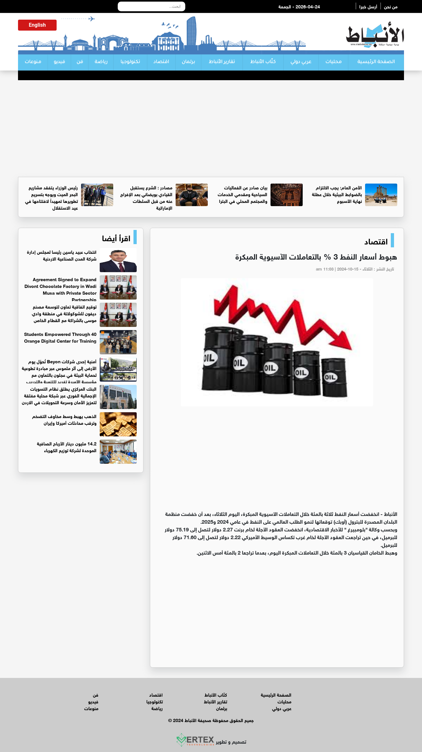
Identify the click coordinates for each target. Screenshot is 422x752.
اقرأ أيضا (116, 237)
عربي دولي (300, 62)
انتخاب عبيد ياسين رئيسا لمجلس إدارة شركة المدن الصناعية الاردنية (61, 254)
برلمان (188, 62)
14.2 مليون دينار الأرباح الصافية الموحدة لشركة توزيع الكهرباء (66, 446)
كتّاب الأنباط (263, 62)
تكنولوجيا (130, 62)
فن (80, 62)
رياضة (101, 62)
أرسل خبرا (368, 6)
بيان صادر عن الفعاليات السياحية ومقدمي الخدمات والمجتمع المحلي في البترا (242, 194)
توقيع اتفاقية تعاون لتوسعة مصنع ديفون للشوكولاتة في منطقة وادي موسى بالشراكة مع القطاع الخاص (64, 313)
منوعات (32, 62)
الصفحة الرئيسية (376, 62)
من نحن (391, 6)
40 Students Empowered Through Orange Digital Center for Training (60, 336)
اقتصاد (161, 62)
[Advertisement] (211, 128)
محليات (333, 62)
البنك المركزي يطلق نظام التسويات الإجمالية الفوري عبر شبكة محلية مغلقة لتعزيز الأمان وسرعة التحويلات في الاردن (59, 395)
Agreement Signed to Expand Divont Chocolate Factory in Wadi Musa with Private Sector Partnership (60, 289)
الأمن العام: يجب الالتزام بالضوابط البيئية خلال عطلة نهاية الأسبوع (337, 194)
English (37, 25)
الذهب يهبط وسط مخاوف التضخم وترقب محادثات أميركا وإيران (64, 419)
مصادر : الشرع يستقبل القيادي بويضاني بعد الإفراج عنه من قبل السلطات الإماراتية (146, 197)
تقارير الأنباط (222, 62)
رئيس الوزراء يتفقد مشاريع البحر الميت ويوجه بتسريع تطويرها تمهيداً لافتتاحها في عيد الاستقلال (51, 197)
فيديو (59, 62)
